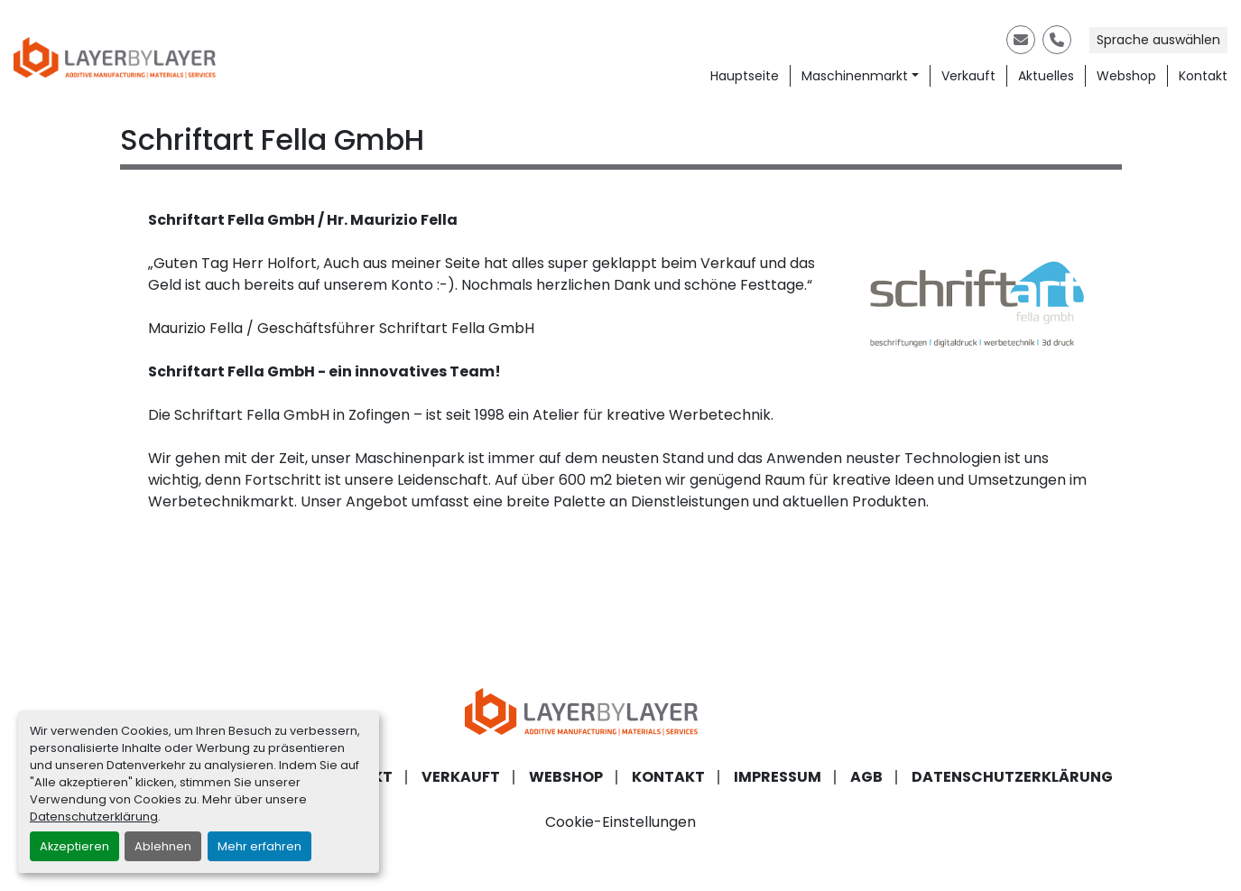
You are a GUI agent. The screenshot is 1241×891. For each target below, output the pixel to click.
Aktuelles (1046, 76)
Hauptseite (744, 76)
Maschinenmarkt (854, 76)
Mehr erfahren (259, 846)
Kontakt (1203, 76)
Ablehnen (162, 846)
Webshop (1126, 76)
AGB (866, 776)
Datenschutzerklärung (94, 816)
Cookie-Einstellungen (620, 822)
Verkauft (968, 76)
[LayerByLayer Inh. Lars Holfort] (621, 711)
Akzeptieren (74, 846)
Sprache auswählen (1158, 40)
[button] (860, 76)
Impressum (777, 776)
